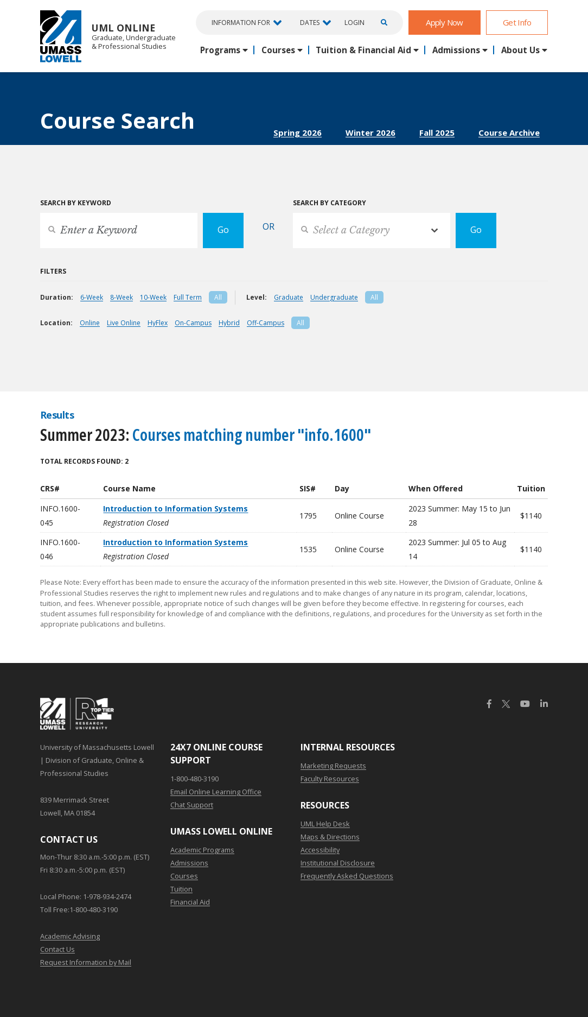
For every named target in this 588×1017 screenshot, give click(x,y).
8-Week (121, 297)
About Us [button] (520, 50)
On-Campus (193, 322)
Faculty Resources (330, 779)
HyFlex (158, 322)
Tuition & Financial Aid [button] (363, 50)
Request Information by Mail (85, 962)
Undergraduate (334, 297)
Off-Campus (265, 322)
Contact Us (57, 949)
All (218, 297)
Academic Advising (70, 936)
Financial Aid (190, 902)
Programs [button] (220, 50)
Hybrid (229, 322)
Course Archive (509, 132)
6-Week (91, 297)
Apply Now (444, 22)
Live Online (123, 322)
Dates (309, 22)
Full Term (188, 297)
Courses (184, 876)
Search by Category (329, 202)
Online (90, 322)
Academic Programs (202, 850)
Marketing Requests (333, 765)
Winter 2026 (370, 132)
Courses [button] (278, 50)
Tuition (181, 889)
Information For (241, 22)
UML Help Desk (325, 824)
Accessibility (320, 850)
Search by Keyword (75, 202)
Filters (53, 271)
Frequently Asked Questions (347, 876)
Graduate (288, 297)
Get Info (517, 22)
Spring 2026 (297, 132)
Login (354, 22)
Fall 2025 (437, 132)
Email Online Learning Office (215, 792)
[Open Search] (382, 22)
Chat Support (191, 805)
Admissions (189, 863)
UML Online (108, 36)
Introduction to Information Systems (175, 508)
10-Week (153, 297)
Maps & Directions (330, 837)
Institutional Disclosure (338, 863)
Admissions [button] (456, 50)
